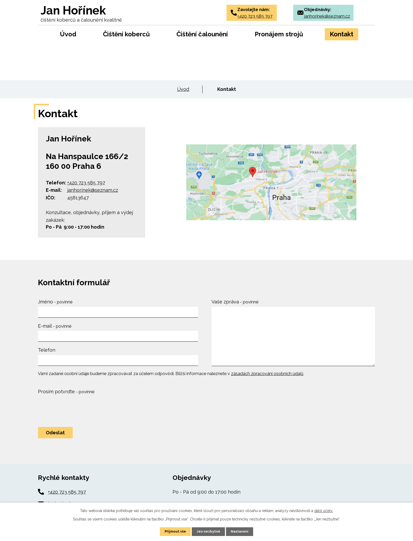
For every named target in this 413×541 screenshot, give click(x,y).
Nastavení (241, 531)
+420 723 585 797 (86, 182)
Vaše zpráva (235, 301)
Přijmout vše (173, 531)
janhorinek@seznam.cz (92, 190)
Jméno (55, 301)
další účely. (323, 510)
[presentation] (78, 409)
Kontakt (341, 34)
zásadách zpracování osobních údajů (267, 373)
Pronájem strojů (279, 34)
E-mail (54, 326)
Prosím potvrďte (66, 391)
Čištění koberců (126, 34)
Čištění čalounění (202, 34)
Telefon (46, 350)
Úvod (68, 34)
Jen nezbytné (209, 531)
